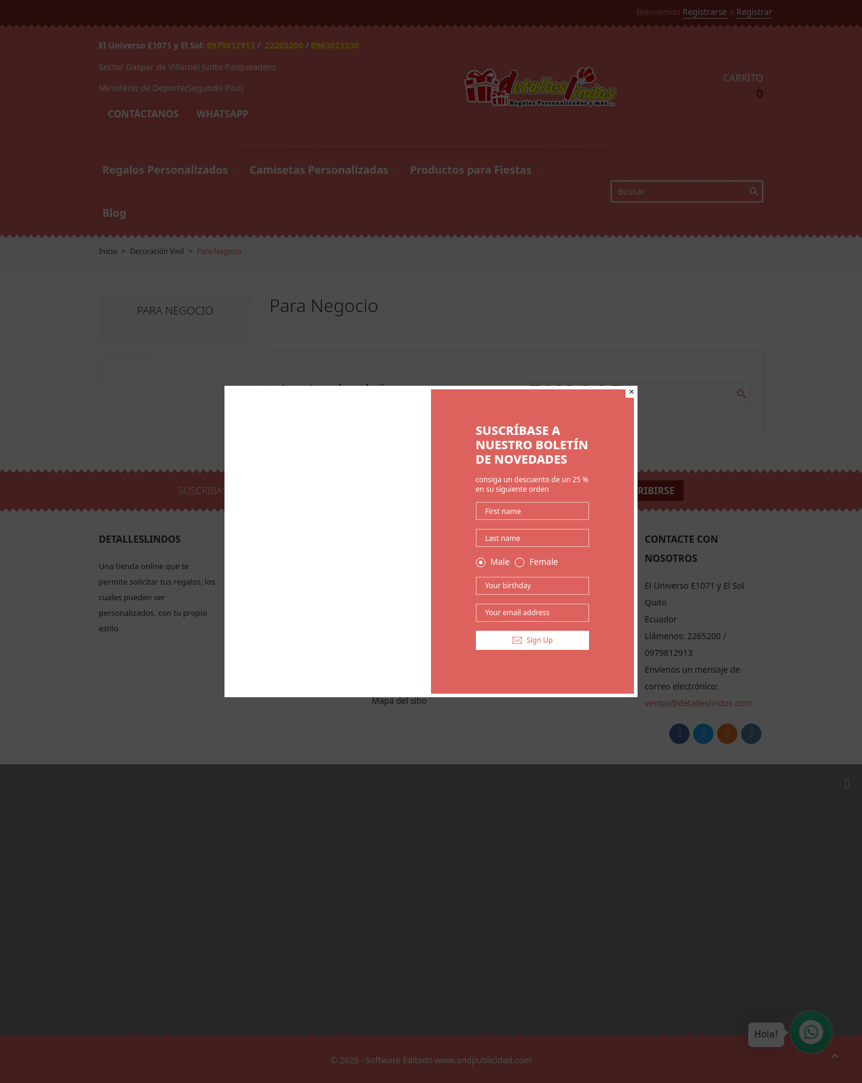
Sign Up (532, 640)
